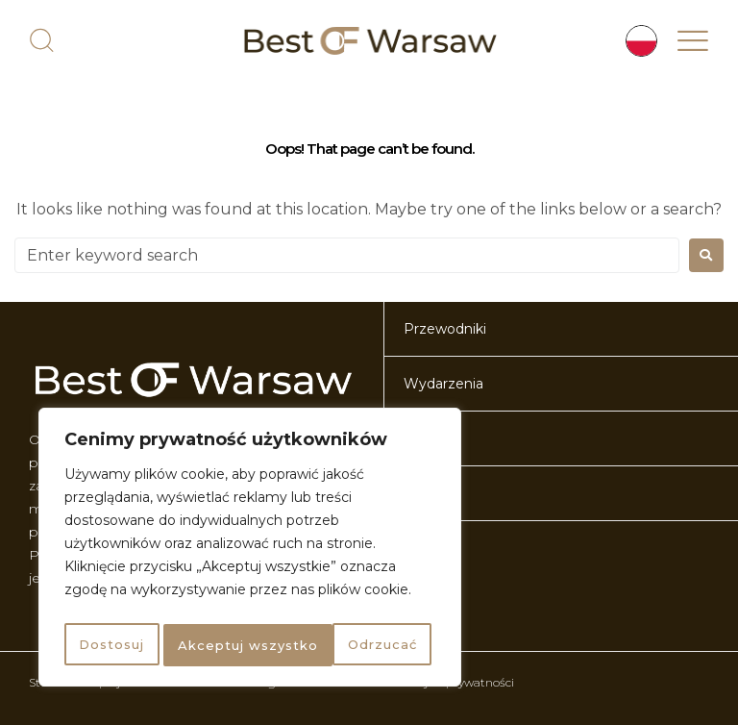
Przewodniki (445, 329)
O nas (423, 438)
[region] (249, 551)
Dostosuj (110, 645)
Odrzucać (210, 645)
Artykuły (431, 548)
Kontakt (430, 493)
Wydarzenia (443, 383)
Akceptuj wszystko (350, 645)
